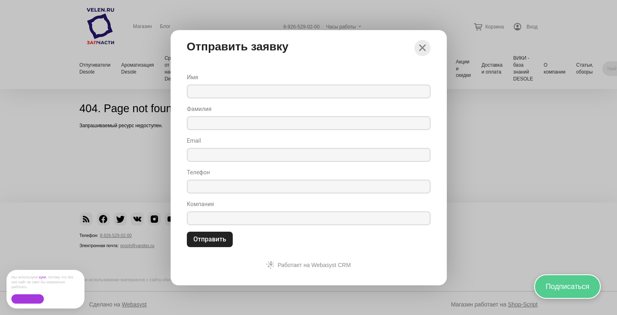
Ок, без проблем (27, 299)
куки (42, 277)
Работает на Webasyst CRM (314, 265)
